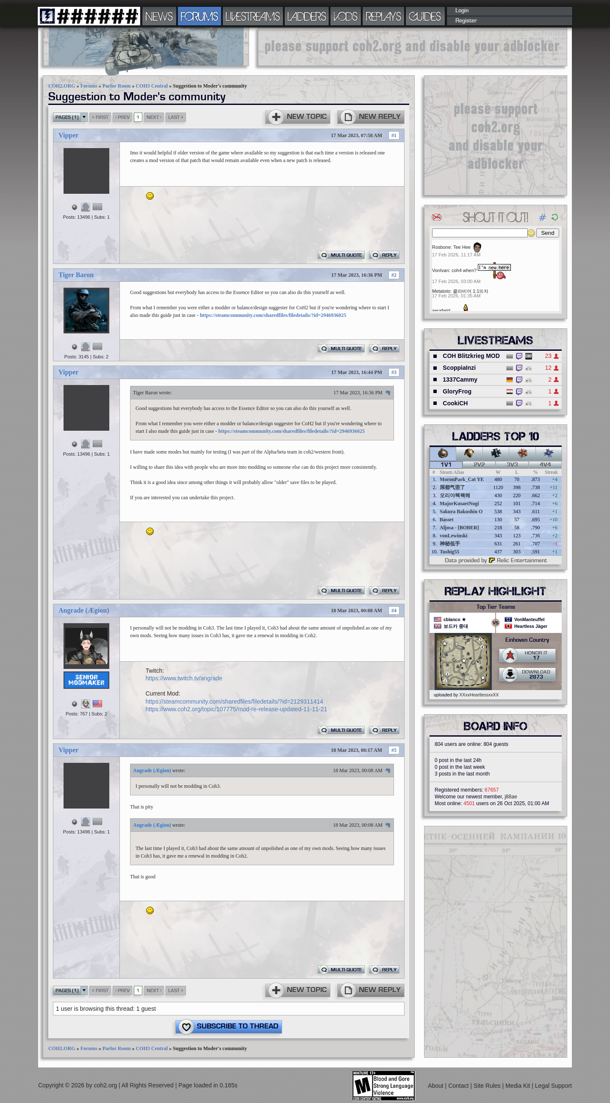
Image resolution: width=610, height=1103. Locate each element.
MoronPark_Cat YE (462, 479)
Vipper (68, 135)
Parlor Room (117, 86)
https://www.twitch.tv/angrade (184, 678)
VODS (346, 16)
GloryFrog (457, 391)
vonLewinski (453, 536)
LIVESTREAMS (253, 16)
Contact (459, 1085)
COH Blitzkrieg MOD (471, 355)
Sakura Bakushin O (461, 511)
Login (462, 11)
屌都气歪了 (452, 487)
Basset (447, 520)
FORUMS (199, 16)
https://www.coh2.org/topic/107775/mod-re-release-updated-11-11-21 (236, 709)
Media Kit (518, 1085)
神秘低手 (450, 544)
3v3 (512, 465)
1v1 (446, 465)
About (436, 1085)
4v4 (545, 465)
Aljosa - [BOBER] (459, 528)
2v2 (479, 465)
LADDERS (307, 16)
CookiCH (455, 403)
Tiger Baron (76, 274)
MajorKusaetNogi (459, 503)
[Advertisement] (412, 47)
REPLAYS (383, 16)
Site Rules (488, 1085)
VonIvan (440, 270)
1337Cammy (460, 379)
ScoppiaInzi (459, 367)
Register (466, 21)
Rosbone (441, 247)
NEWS (159, 16)
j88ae (511, 797)
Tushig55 (449, 552)
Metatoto (441, 291)
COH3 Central (152, 86)
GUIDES (425, 16)
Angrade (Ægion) (83, 610)
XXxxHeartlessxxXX (479, 694)
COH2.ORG (61, 86)
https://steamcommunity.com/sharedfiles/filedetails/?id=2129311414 (235, 701)
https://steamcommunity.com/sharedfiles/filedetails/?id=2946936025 (273, 315)
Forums (88, 86)
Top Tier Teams (496, 607)
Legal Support (553, 1085)
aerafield (441, 310)
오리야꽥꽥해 (455, 495)
